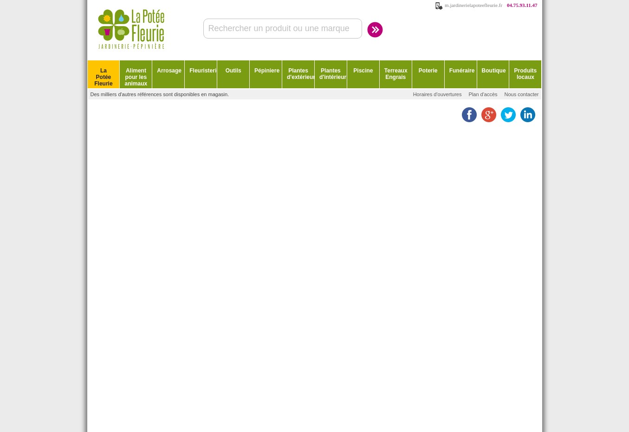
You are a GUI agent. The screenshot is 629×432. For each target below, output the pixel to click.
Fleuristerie (203, 70)
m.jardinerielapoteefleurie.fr (473, 5)
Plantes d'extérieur (300, 73)
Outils (233, 70)
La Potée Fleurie (103, 77)
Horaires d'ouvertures (437, 94)
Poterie (428, 70)
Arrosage (169, 70)
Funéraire (462, 70)
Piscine (363, 70)
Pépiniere (266, 70)
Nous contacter (522, 94)
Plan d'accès (482, 94)
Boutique (494, 70)
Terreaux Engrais (396, 73)
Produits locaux (525, 73)
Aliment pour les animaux (136, 77)
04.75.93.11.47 (522, 5)
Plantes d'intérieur (332, 73)
